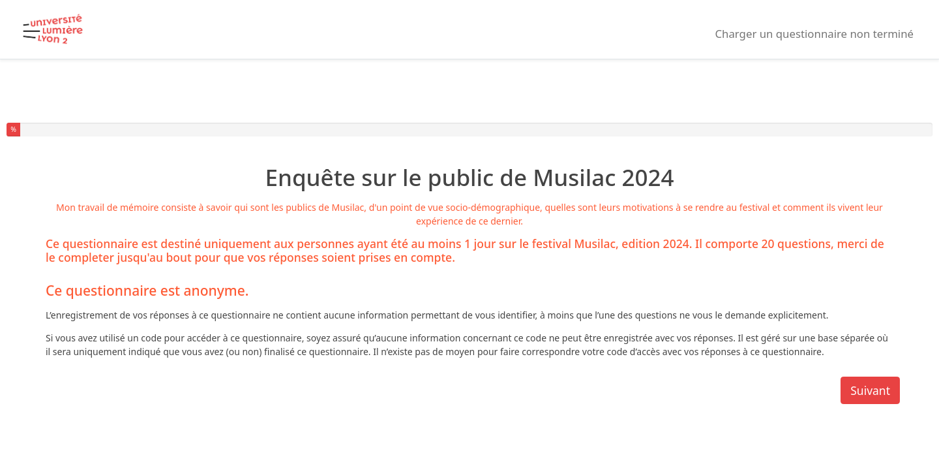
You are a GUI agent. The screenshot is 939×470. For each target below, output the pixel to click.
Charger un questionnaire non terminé (814, 33)
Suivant (870, 390)
